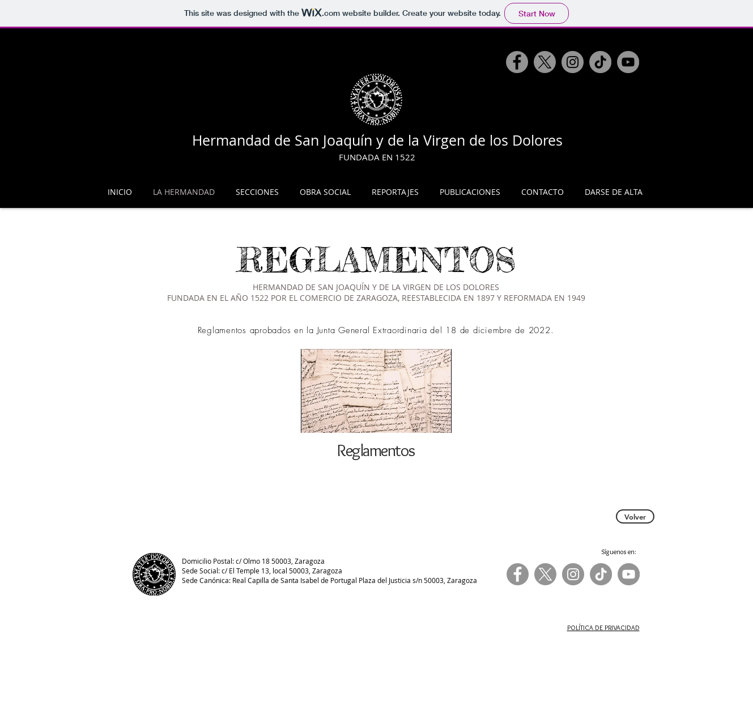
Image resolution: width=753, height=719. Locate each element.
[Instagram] (572, 62)
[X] (545, 62)
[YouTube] (628, 62)
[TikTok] (600, 62)
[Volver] (635, 516)
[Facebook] (517, 62)
